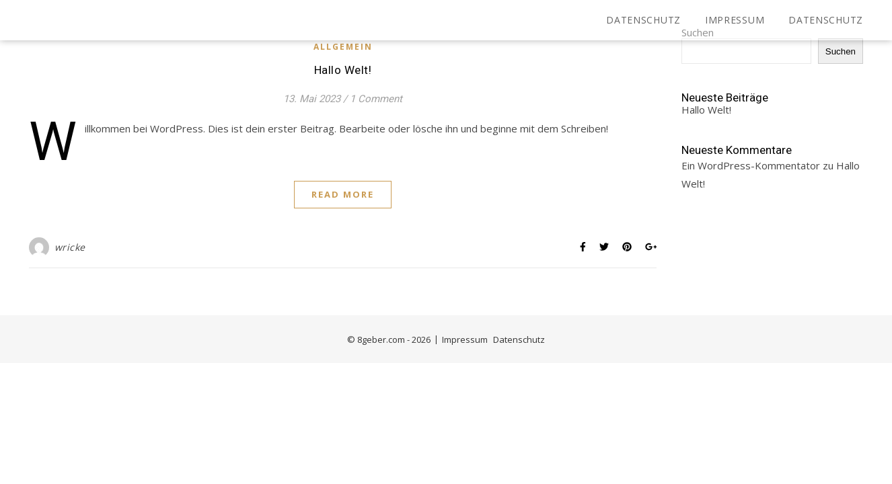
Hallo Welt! (343, 70)
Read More (342, 194)
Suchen (840, 51)
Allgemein (343, 46)
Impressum (734, 19)
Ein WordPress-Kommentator (750, 165)
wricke (69, 247)
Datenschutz (643, 19)
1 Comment (376, 99)
